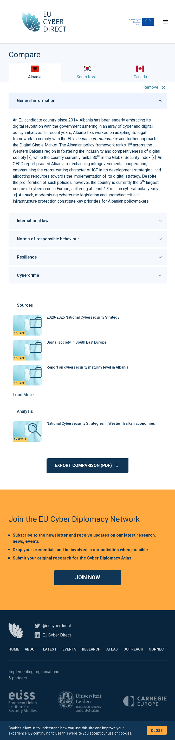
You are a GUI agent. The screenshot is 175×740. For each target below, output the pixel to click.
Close (157, 731)
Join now (87, 577)
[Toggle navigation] (166, 22)
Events (69, 649)
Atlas (112, 649)
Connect (157, 649)
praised (43, 163)
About (31, 649)
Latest (50, 649)
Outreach (133, 649)
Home (14, 649)
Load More (23, 394)
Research (91, 649)
